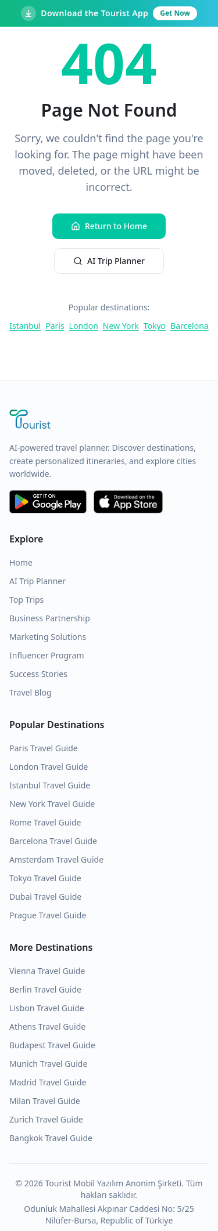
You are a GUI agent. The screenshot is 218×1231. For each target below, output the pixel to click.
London (83, 325)
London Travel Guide (48, 766)
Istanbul (25, 325)
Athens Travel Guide (47, 1026)
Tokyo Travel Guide (45, 878)
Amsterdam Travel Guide (56, 859)
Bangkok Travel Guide (50, 1137)
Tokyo (155, 325)
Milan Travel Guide (44, 1100)
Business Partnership (49, 618)
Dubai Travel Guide (45, 896)
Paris (54, 325)
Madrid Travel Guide (47, 1082)
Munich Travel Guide (48, 1063)
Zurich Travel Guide (46, 1119)
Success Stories (38, 673)
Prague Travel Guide (47, 915)
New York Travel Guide (52, 803)
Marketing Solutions (47, 636)
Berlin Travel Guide (45, 989)
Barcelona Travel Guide (53, 840)
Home (21, 562)
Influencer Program (46, 655)
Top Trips (26, 599)
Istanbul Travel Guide (49, 785)
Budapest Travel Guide (52, 1045)
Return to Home (109, 225)
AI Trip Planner (109, 260)
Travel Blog (30, 692)
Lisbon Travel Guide (46, 1007)
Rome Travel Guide (45, 822)
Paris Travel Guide (43, 748)
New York (121, 325)
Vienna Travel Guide (47, 970)
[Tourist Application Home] (109, 420)
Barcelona (189, 325)
